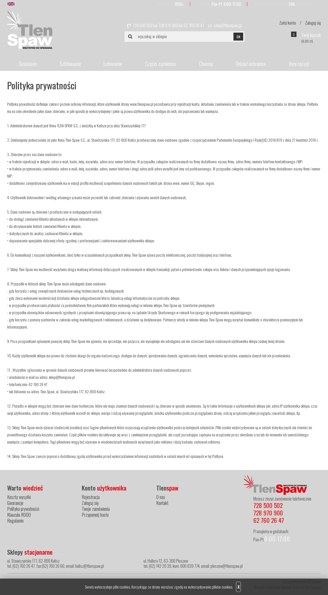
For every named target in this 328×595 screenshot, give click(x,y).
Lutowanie (113, 64)
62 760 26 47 (194, 25)
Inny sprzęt (299, 64)
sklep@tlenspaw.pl (228, 25)
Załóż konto (287, 23)
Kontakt (162, 503)
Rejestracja (91, 497)
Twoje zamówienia (96, 508)
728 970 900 (168, 25)
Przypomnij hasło (95, 514)
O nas (160, 497)
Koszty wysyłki (19, 497)
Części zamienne (160, 64)
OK (238, 36)
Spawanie (28, 64)
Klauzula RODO (19, 514)
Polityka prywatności (23, 508)
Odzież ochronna (251, 64)
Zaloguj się (313, 23)
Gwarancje (15, 503)
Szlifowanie (70, 64)
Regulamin (15, 520)
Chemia (206, 64)
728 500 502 (142, 25)
